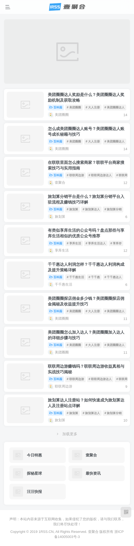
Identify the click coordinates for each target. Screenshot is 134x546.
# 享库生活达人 (96, 243)
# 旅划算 (72, 209)
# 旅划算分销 (113, 209)
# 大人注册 (93, 107)
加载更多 (67, 434)
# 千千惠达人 (113, 277)
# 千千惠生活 (75, 277)
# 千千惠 (94, 277)
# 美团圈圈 (74, 107)
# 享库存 (116, 243)
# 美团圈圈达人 (114, 107)
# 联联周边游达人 (100, 175)
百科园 (55, 107)
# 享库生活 (74, 243)
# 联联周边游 (75, 175)
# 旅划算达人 (91, 209)
